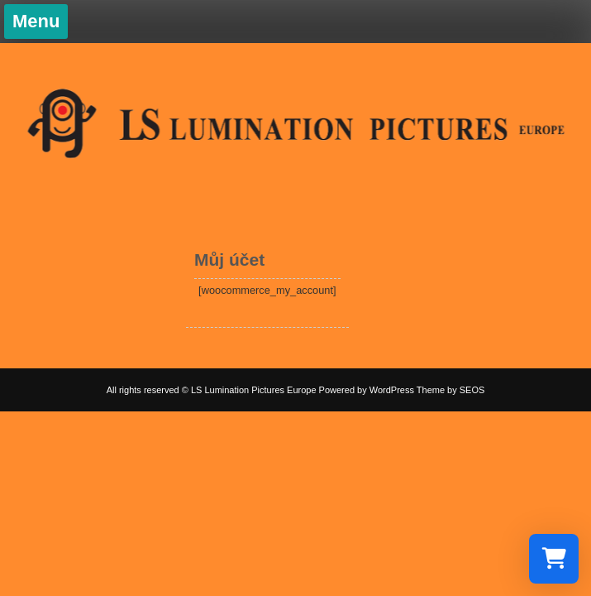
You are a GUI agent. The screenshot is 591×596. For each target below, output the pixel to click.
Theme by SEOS (451, 390)
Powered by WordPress (366, 390)
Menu (36, 21)
